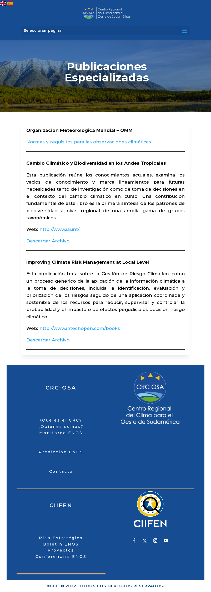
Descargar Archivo (47, 240)
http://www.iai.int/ (59, 229)
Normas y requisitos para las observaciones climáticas (88, 141)
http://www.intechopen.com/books (79, 328)
